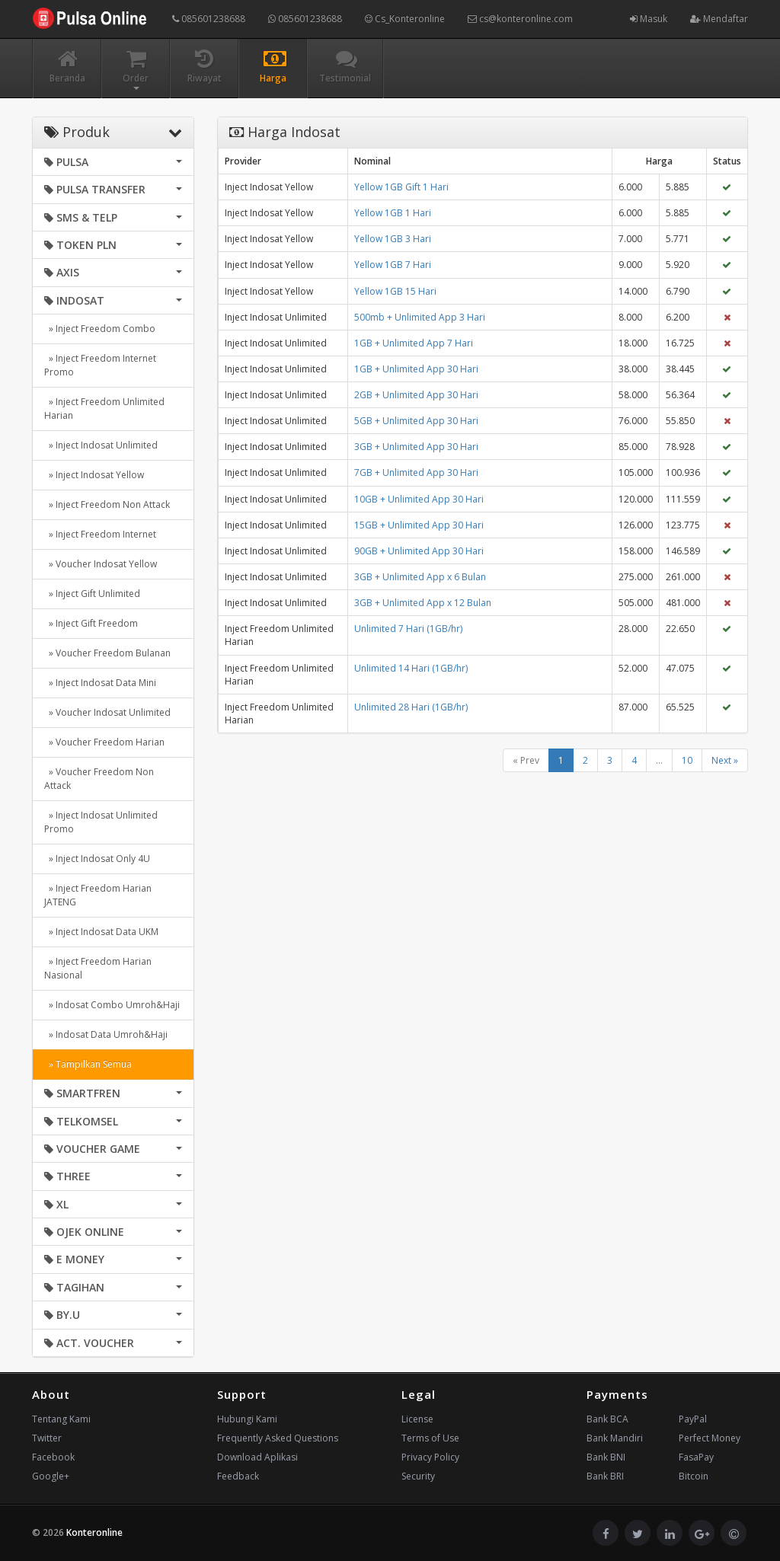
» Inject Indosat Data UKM (101, 931)
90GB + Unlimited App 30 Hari (419, 550)
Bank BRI (605, 1476)
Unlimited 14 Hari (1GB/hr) (411, 668)
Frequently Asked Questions (277, 1438)
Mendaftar (719, 18)
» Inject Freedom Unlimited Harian (104, 408)
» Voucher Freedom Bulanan (107, 652)
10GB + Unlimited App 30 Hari (419, 499)
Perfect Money (709, 1438)
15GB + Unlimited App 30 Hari (419, 525)
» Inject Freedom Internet (100, 534)
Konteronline (94, 1532)
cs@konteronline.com (520, 18)
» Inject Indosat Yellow (94, 474)
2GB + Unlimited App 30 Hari (416, 394)
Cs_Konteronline (405, 18)
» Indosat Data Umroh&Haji (106, 1034)
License (417, 1419)
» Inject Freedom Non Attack (107, 504)
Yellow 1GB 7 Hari (392, 264)
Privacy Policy (430, 1457)
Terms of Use (430, 1438)
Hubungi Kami (247, 1419)
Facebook (53, 1457)
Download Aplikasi (257, 1457)
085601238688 (208, 18)
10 (687, 760)
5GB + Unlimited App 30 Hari (416, 420)
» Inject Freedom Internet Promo (100, 365)
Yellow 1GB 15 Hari (395, 291)
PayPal (693, 1419)
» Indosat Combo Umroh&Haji (112, 1004)
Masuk (648, 18)
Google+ (50, 1476)
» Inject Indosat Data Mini (100, 682)
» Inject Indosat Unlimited (101, 445)
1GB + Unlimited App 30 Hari (416, 368)
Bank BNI (606, 1457)
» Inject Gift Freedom (91, 623)
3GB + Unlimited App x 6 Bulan (420, 576)
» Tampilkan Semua (88, 1064)
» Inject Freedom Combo (99, 328)
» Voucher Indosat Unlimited (107, 712)
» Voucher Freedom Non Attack (99, 778)
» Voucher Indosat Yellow (100, 563)
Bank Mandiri (615, 1438)
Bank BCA (607, 1419)
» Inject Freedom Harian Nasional (98, 968)
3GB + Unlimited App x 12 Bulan (422, 602)
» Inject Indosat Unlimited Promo (101, 822)
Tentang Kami (61, 1419)
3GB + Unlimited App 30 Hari (416, 446)
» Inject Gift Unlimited (92, 593)
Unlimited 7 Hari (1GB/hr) (408, 628)
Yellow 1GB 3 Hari (392, 238)
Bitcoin (693, 1476)
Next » (724, 760)
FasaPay (696, 1457)
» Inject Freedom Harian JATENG (98, 895)
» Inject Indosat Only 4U (97, 858)
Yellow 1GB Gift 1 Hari (401, 186)
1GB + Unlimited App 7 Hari (413, 343)
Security (418, 1476)
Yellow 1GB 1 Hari (392, 212)
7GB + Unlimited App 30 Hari (416, 472)
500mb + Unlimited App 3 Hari (419, 317)
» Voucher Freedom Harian (104, 742)
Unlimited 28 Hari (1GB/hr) (411, 707)
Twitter (47, 1438)
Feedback (238, 1476)
